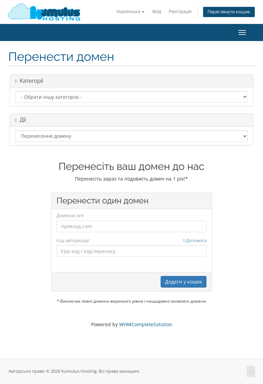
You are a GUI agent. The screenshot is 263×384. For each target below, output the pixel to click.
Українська (130, 11)
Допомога (194, 240)
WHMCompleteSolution (145, 324)
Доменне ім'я (70, 215)
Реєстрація (180, 11)
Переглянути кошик (229, 12)
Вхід (156, 11)
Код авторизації (131, 240)
